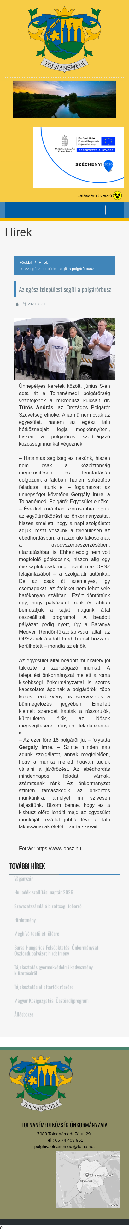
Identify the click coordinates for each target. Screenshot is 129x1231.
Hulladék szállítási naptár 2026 (43, 889)
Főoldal (26, 262)
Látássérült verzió (94, 195)
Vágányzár (23, 875)
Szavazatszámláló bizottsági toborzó (48, 903)
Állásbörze (23, 1011)
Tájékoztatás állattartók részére (43, 983)
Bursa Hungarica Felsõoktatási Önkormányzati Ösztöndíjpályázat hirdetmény (57, 947)
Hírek (43, 262)
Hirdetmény (25, 916)
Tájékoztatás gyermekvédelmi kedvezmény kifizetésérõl (53, 967)
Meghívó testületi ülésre (36, 930)
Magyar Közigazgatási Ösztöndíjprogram (51, 997)
